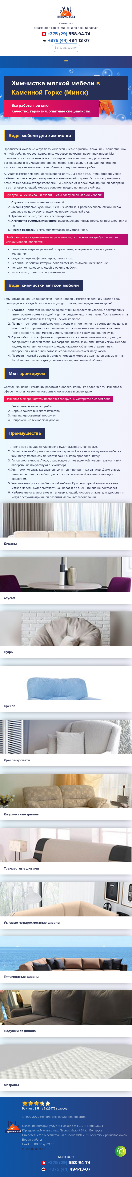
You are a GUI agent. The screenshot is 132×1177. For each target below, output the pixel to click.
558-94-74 (69, 34)
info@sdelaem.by (33, 1149)
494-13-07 (69, 41)
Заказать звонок (66, 48)
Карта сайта (66, 1157)
